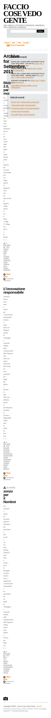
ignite (5, 262)
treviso (5, 268)
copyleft (6, 257)
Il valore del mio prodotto (20, 111)
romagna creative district (6, 463)
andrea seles (5, 250)
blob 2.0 (5, 254)
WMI (8, 245)
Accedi (39, 706)
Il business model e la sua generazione (25, 108)
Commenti (20, 45)
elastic (5, 661)
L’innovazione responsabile (14, 290)
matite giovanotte (7, 458)
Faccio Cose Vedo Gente (22, 13)
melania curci (6, 265)
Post (12, 45)
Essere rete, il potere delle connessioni (27, 64)
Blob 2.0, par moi (7, 88)
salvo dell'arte (6, 468)
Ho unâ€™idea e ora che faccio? (23, 115)
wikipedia (6, 270)
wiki (4, 245)
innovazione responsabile (8, 454)
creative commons (6, 259)
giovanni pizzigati (6, 451)
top (5, 699)
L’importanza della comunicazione (23, 105)
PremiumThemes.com (20, 711)
